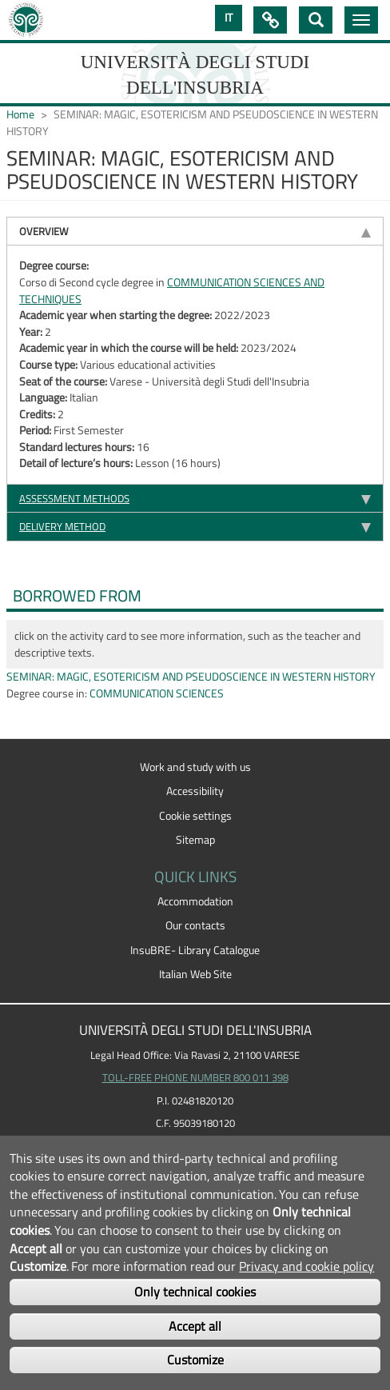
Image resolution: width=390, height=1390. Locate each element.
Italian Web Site (195, 974)
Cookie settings (195, 816)
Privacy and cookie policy (306, 1266)
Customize (195, 1359)
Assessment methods (74, 498)
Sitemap (195, 840)
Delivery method (62, 526)
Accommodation (195, 901)
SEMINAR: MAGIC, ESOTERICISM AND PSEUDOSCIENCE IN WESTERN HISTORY (191, 676)
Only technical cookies (195, 1291)
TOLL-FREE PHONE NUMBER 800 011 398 (195, 1077)
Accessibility (195, 791)
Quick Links (270, 20)
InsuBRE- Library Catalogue (195, 950)
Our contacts (195, 925)
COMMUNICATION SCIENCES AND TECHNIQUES (171, 291)
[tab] (195, 231)
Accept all (195, 1326)
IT (229, 17)
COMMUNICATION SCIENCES (157, 693)
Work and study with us (195, 767)
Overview (44, 231)
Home (20, 114)
